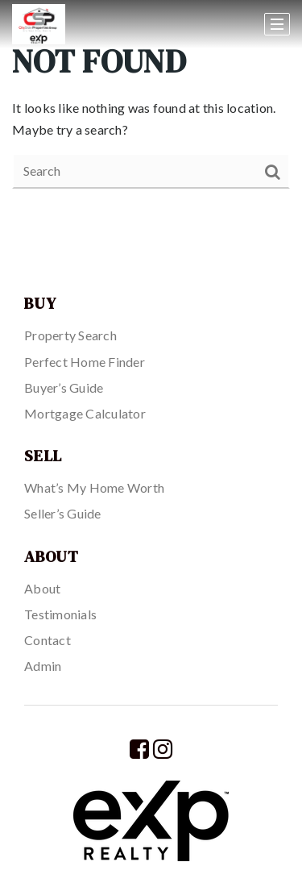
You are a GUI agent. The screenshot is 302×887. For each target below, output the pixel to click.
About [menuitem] (42, 588)
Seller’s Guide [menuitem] (62, 513)
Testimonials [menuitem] (60, 614)
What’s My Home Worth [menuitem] (94, 487)
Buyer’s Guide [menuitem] (63, 387)
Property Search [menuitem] (70, 335)
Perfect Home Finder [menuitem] (84, 361)
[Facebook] (139, 748)
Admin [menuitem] (42, 665)
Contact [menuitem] (47, 640)
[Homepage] (81, 24)
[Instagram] (162, 748)
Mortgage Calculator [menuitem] (85, 413)
